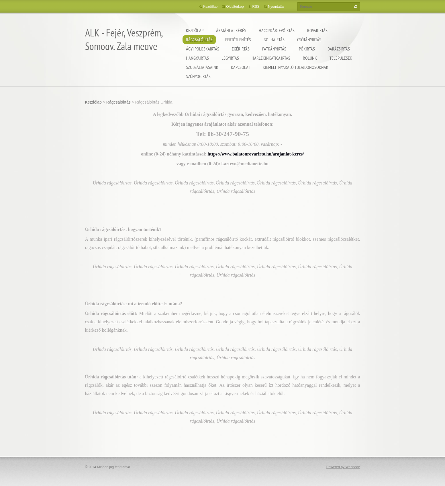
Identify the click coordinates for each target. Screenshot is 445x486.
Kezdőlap (194, 30)
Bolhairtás (274, 39)
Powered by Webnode (343, 467)
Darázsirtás (339, 49)
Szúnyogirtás (198, 76)
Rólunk (310, 58)
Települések (341, 58)
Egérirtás (241, 49)
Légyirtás (230, 58)
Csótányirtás (309, 39)
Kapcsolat (240, 67)
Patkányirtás (274, 49)
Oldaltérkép (235, 7)
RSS (256, 7)
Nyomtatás (276, 7)
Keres (354, 6)
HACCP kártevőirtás (277, 30)
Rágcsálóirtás (199, 39)
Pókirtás (307, 49)
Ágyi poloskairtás (202, 49)
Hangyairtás (197, 58)
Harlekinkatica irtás (271, 58)
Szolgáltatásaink (202, 67)
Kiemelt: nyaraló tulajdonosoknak (295, 67)
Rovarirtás (317, 30)
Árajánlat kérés (231, 30)
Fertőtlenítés (238, 39)
